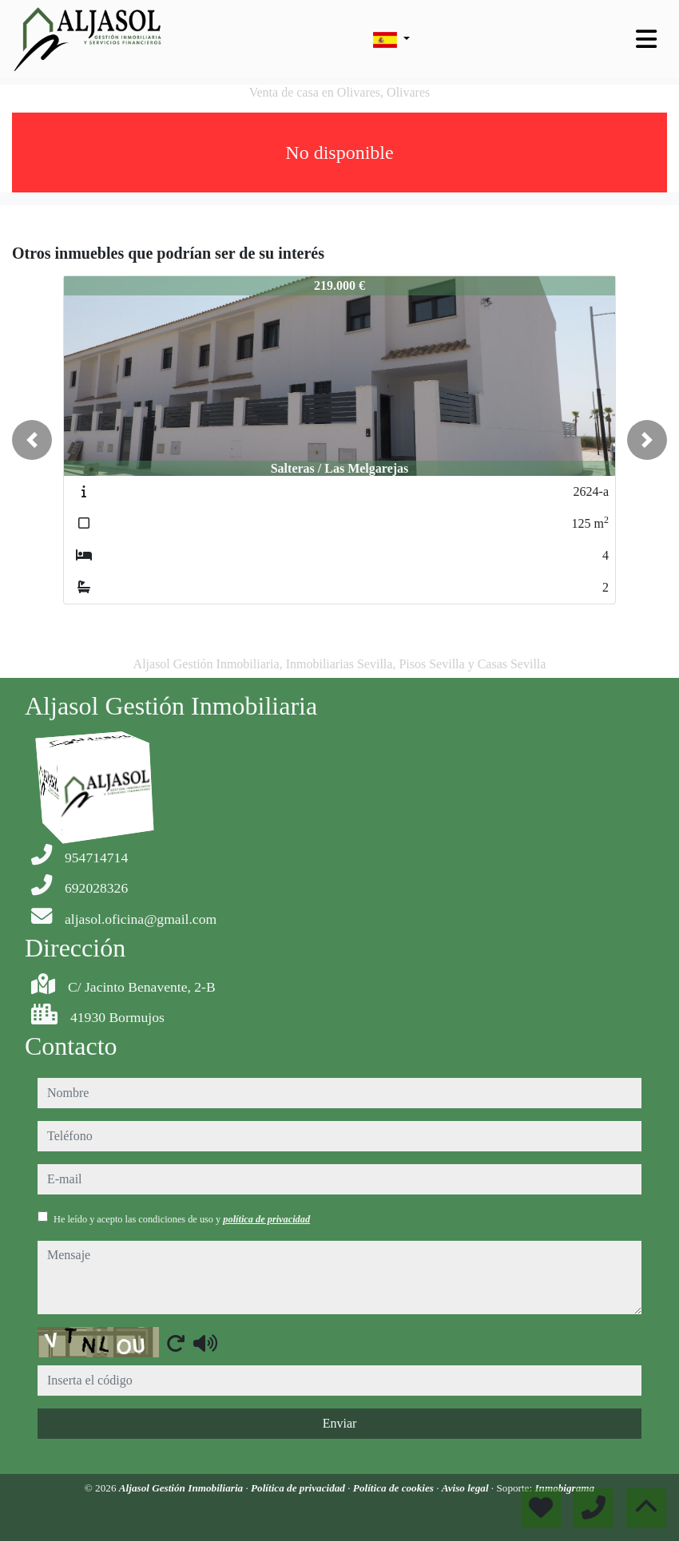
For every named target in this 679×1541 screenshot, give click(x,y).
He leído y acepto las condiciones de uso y (182, 1219)
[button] (32, 440)
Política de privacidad (299, 1488)
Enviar (340, 1423)
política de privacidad (266, 1219)
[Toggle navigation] (646, 39)
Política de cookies (394, 1488)
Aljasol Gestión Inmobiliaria (182, 1488)
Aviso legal (466, 1488)
